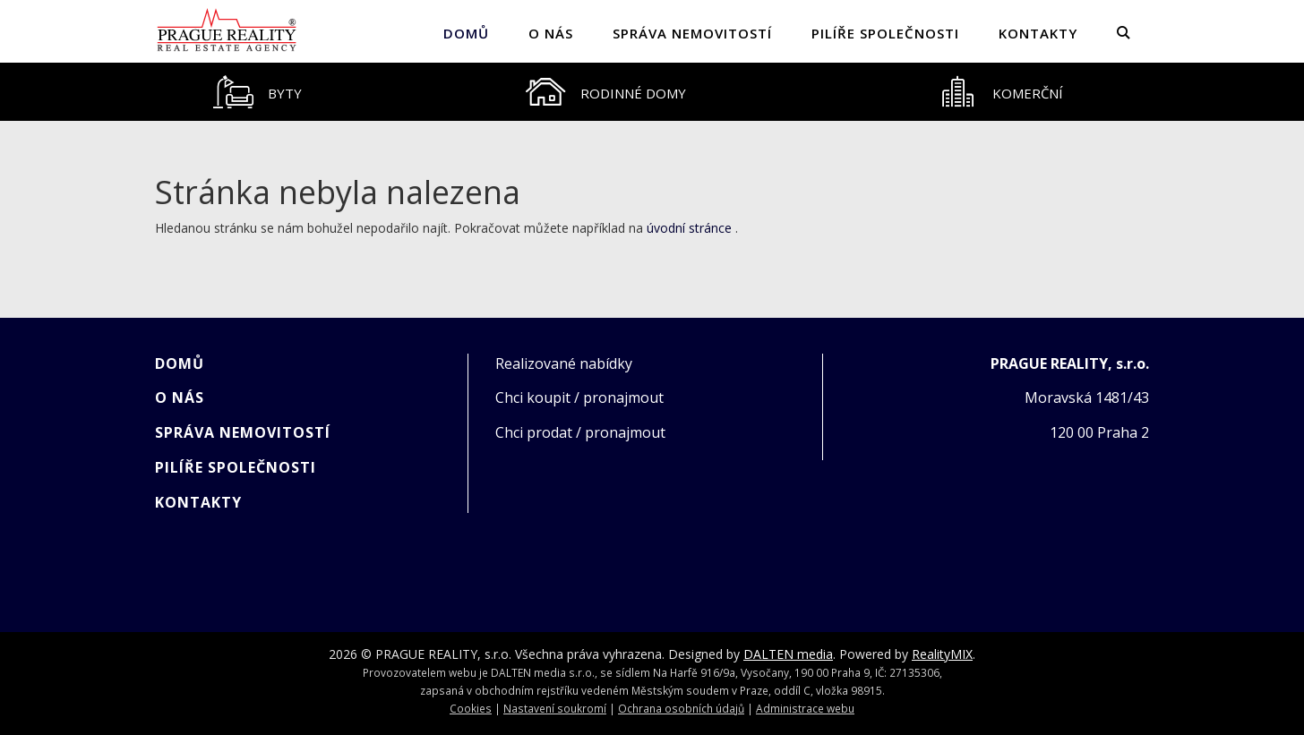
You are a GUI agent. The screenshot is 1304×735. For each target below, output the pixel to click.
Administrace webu (805, 708)
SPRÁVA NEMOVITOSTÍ (692, 33)
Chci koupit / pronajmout (579, 397)
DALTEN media (788, 653)
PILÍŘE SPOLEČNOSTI (885, 33)
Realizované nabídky (563, 363)
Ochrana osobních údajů (681, 708)
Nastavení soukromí (554, 708)
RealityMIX (942, 653)
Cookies (471, 708)
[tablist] (652, 92)
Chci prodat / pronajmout (580, 432)
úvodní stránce (689, 227)
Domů (466, 33)
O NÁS (550, 33)
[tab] (257, 92)
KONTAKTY (1038, 33)
